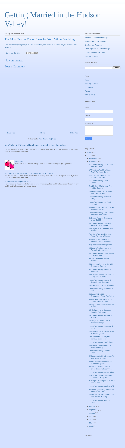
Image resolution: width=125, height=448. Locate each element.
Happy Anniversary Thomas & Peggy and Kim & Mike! (100, 224)
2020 (89, 156)
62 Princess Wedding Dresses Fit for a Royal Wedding (101, 357)
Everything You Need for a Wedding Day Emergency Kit (100, 240)
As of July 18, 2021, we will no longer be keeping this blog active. (35, 145)
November (93, 162)
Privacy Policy (90, 95)
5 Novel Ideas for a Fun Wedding (101, 285)
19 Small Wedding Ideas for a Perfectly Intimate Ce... (100, 249)
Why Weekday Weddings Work (100, 245)
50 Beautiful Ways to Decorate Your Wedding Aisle (100, 192)
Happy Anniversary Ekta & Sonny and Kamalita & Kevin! (101, 214)
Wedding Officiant (91, 56)
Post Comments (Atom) (47, 139)
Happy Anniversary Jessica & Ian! (101, 372)
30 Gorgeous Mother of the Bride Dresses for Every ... (101, 265)
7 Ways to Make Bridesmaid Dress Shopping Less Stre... (100, 368)
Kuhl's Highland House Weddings (97, 49)
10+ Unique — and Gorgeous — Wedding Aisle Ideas (101, 311)
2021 (89, 152)
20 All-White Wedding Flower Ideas (18, 182)
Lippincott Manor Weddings (95, 52)
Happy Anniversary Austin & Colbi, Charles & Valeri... (101, 254)
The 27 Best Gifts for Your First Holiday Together (100, 187)
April (91, 426)
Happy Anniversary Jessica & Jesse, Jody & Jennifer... (100, 281)
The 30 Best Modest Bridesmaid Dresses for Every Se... (101, 376)
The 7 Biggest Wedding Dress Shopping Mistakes (100, 176)
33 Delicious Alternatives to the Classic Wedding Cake (100, 300)
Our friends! (89, 87)
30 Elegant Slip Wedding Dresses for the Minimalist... (101, 208)
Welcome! (19, 161)
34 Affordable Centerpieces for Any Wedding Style (100, 362)
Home (42, 133)
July (91, 416)
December (93, 158)
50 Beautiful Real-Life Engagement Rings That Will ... (101, 295)
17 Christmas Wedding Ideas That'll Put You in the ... (100, 171)
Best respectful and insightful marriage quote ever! (99, 338)
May (91, 423)
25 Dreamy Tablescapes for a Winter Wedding (100, 346)
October (92, 406)
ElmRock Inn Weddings (93, 45)
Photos (87, 91)
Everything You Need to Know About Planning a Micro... (100, 235)
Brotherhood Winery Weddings (96, 37)
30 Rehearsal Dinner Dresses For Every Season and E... (101, 276)
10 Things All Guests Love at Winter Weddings (99, 322)
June (91, 419)
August (92, 413)
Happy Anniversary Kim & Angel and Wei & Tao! (101, 166)
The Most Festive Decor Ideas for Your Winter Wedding (101, 396)
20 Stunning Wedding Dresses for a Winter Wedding (101, 391)
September (93, 410)
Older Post (74, 133)
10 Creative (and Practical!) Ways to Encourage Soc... (101, 332)
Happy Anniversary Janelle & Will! (101, 386)
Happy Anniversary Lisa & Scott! (101, 342)
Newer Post (11, 133)
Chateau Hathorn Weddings (95, 41)
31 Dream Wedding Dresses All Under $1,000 (100, 219)
